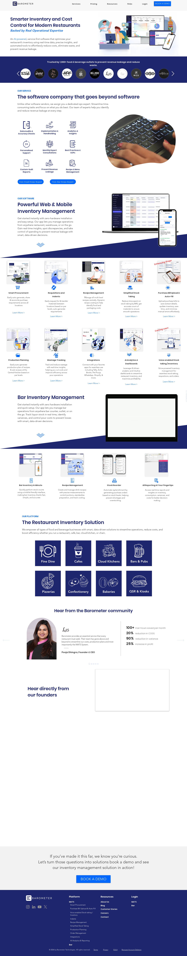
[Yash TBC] (93, 663)
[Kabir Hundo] (97, 663)
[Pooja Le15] (89, 664)
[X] (45, 907)
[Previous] (6, 640)
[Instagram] (28, 907)
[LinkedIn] (33, 907)
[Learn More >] (18, 312)
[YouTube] (39, 907)
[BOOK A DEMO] (162, 3)
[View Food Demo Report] (31, 181)
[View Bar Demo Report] (63, 181)
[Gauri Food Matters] (95, 663)
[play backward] (18, 74)
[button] (76, 4)
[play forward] (173, 74)
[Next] (180, 640)
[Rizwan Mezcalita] (91, 663)
